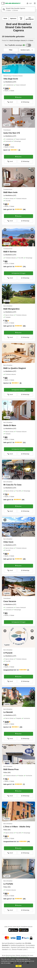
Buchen (18, 97)
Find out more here (22, 959)
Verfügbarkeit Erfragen (18, 273)
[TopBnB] (28, 45)
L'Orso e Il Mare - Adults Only (16, 827)
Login (29, 3)
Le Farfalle (8, 884)
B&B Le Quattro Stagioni (14, 368)
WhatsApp (25, 102)
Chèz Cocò (8, 542)
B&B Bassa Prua (11, 769)
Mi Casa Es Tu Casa (12, 485)
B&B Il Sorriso (9, 252)
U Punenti (7, 653)
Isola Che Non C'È (11, 133)
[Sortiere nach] (27, 50)
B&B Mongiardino (11, 309)
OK (18, 966)
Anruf (10, 102)
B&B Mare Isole (10, 192)
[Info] (24, 45)
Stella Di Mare (9, 425)
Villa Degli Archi (10, 79)
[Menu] (35, 3)
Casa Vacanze (9, 601)
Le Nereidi (8, 712)
